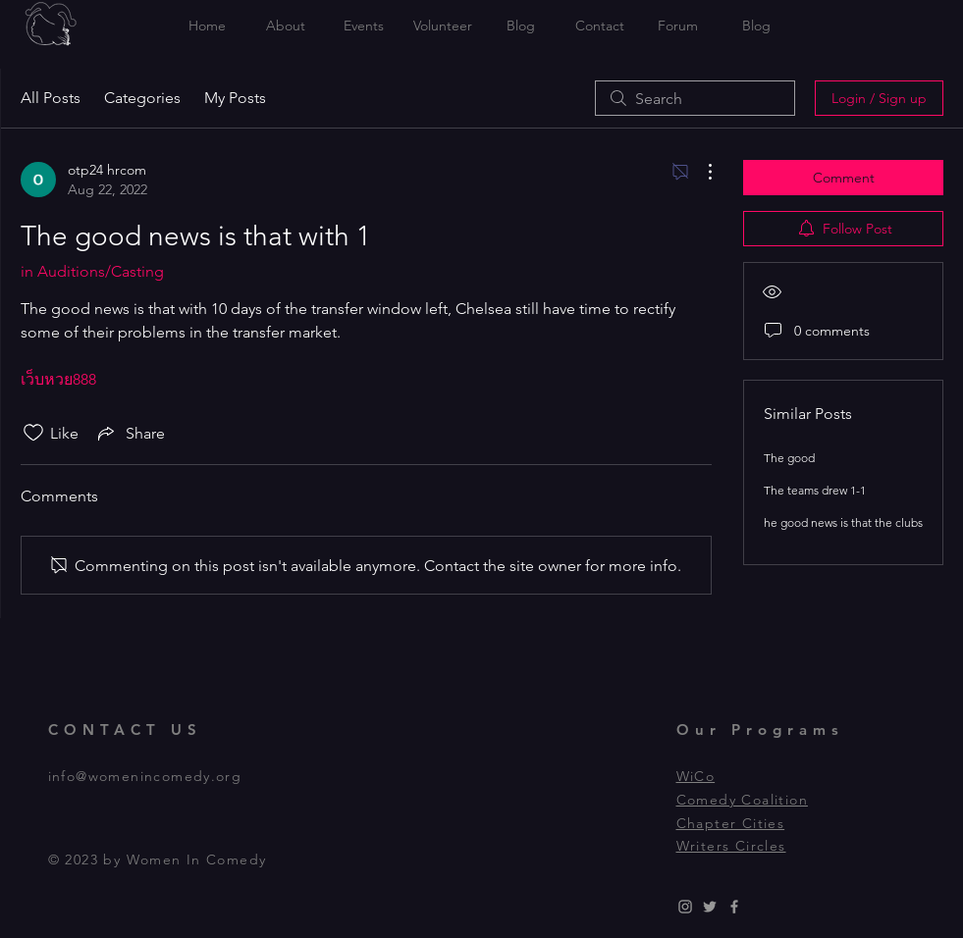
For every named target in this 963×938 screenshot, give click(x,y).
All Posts (50, 97)
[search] (695, 98)
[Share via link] (129, 432)
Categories (142, 97)
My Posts (235, 97)
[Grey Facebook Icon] (734, 906)
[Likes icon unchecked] (33, 432)
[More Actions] (700, 171)
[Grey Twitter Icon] (710, 906)
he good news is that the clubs (843, 522)
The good (789, 457)
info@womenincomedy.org (145, 776)
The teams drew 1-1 (815, 490)
